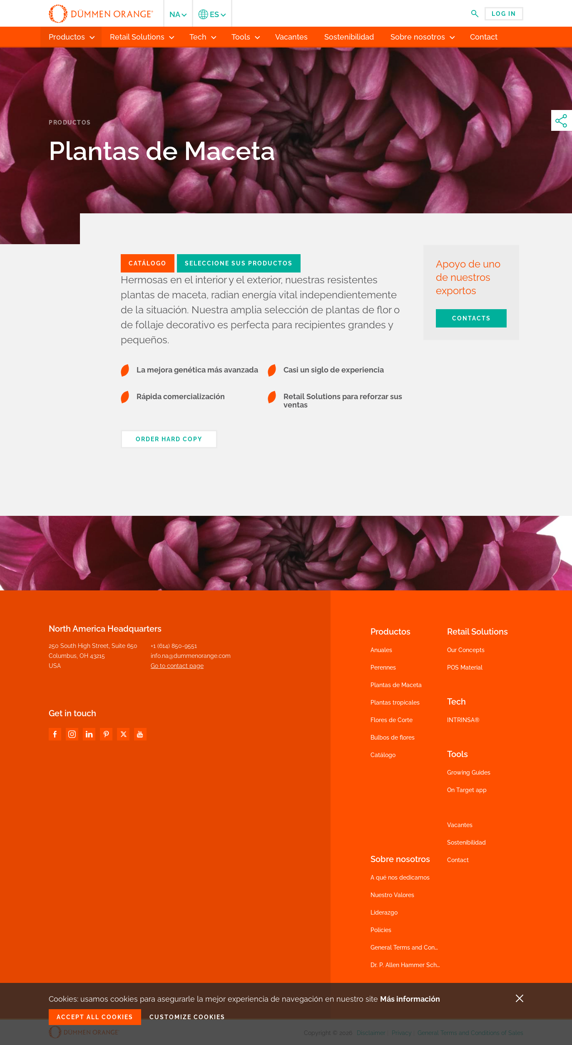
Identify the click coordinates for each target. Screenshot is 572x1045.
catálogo (148, 263)
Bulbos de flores (393, 737)
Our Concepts (466, 650)
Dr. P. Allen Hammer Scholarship (414, 965)
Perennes (383, 667)
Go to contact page (177, 665)
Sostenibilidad (466, 842)
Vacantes (460, 825)
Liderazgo (384, 912)
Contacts (471, 318)
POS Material (464, 667)
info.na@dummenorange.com (191, 655)
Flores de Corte (392, 720)
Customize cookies (187, 1017)
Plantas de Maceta (396, 685)
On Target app (467, 790)
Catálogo (383, 755)
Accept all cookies (95, 1017)
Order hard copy (169, 439)
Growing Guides (468, 772)
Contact (458, 860)
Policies (381, 930)
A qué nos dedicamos (400, 877)
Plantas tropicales (395, 702)
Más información (410, 999)
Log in (504, 13)
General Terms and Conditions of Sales (423, 947)
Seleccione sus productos (239, 263)
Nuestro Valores (392, 895)
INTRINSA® (463, 720)
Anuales (381, 650)
